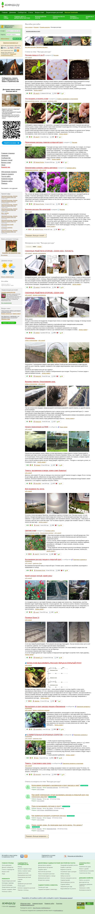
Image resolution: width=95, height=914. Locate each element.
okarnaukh (38, 774)
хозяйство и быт (52, 101)
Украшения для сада (66, 886)
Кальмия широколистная (8, 292)
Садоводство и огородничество (23, 863)
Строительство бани (85, 873)
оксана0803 (38, 729)
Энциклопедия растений (54, 12)
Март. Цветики (5, 213)
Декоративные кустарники (45, 867)
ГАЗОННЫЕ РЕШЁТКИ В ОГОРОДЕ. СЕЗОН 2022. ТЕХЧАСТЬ (49, 251)
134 (61, 525)
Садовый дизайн (65, 880)
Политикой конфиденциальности (8, 54)
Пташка (49, 818)
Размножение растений (24, 877)
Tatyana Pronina (39, 162)
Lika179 (37, 93)
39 (67, 570)
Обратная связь (25, 903)
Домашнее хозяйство (86, 878)
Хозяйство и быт (90, 17)
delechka (37, 701)
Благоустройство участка (40, 17)
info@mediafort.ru (58, 910)
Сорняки (20, 879)
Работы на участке (84, 880)
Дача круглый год (84, 882)
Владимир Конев (40, 570)
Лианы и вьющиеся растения (46, 873)
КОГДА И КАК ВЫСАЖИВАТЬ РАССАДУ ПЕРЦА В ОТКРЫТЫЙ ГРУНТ (54, 663)
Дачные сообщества (7, 867)
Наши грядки (63, 427)
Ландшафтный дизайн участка (69, 865)
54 (62, 376)
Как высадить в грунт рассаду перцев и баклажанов (45, 706)
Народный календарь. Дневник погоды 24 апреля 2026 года (9, 201)
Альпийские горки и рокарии (68, 871)
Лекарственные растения (9, 887)
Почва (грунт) (21, 885)
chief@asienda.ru (45, 908)
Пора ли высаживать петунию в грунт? (46, 806)
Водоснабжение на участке (68, 888)
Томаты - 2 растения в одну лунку (38, 763)
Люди (3, 165)
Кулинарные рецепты (85, 890)
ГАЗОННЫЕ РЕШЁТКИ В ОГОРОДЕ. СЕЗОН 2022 (44, 293)
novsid (37, 525)
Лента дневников (6, 865)
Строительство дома (85, 866)
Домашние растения (44, 878)
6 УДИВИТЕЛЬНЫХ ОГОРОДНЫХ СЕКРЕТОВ (45, 735)
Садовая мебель (65, 884)
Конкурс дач (5, 167)
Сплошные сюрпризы (6, 227)
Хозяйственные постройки (86, 871)
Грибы (19, 881)
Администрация (7, 179)
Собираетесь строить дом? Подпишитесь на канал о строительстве (10, 79)
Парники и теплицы (23, 890)
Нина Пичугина (37, 908)
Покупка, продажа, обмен (9, 889)
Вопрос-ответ (39, 12)
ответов (28, 817)
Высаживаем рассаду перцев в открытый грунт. (43, 559)
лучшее (39, 246)
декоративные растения (31, 170)
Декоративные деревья (44, 865)
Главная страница (8, 153)
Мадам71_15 (38, 657)
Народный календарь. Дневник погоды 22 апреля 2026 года (9, 205)
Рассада (36, 27)
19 (62, 287)
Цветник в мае (30, 531)
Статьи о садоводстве (8, 869)
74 (63, 774)
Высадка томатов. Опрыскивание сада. (40, 382)
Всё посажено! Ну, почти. (34, 489)
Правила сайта (6, 181)
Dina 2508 (38, 483)
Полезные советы (7, 891)
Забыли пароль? (5, 38)
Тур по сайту (5, 176)
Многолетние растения (44, 871)
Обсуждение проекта (9, 172)
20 (58, 421)
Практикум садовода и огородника (72, 763)
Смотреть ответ (5, 319)
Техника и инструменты (74, 17)
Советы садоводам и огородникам (67, 99)
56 (61, 465)
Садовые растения (23, 873)
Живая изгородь (65, 873)
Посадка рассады (45, 27)
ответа (28, 786)
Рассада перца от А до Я (34, 55)
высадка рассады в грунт (33, 31)
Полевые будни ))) (32, 618)
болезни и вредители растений (41, 710)
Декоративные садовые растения (49, 863)
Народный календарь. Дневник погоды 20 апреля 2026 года (9, 216)
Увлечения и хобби (84, 888)
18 (62, 332)
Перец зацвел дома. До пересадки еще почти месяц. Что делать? (57, 825)
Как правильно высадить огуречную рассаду (49, 816)
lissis (37, 758)
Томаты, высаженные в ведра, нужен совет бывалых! (45, 470)
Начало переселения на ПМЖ (36, 427)
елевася (38, 465)
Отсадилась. (30, 338)
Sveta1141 (38, 376)
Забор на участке (65, 876)
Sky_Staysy (50, 808)
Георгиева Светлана (52, 787)
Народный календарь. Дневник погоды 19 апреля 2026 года (9, 231)
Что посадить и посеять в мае (36, 99)
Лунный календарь (7, 885)
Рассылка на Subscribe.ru (75, 856)
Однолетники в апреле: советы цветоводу (41, 168)
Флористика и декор (43, 880)
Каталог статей (6, 160)
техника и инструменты (39, 253)
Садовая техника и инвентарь (48, 885)
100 (57, 612)
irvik (48, 799)
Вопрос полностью (6, 313)
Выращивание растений (24, 875)
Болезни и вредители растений (26, 888)
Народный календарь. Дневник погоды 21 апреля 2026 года (9, 221)
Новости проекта (7, 174)
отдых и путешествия (31, 340)
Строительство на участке (59, 17)
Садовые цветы (71, 168)
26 (61, 657)
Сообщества (22, 12)
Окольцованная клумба (7, 224)
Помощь (4, 183)
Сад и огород (6, 17)
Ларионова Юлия (51, 828)
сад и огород (28, 57)
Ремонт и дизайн (84, 868)
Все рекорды (4, 255)
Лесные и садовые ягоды (25, 868)
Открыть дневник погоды (7, 277)
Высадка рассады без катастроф (38, 209)
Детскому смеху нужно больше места (12, 90)
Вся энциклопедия (6, 303)
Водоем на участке (66, 869)
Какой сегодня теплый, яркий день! (38, 576)
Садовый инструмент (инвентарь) (47, 889)
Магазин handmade (71, 12)
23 (61, 483)
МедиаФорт (12, 906)
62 (61, 758)
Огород (20, 866)
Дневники (12, 12)
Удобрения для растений (25, 883)
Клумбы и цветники (66, 867)
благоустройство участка (32, 101)
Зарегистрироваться (10, 43)
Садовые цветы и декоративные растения (22, 17)
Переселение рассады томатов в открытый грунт (44, 142)
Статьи (30, 12)
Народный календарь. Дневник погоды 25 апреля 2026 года (9, 196)
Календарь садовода (8, 883)
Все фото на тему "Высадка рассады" (36, 47)
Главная (5, 12)
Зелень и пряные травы (24, 871)
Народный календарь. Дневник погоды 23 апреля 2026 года (9, 209)
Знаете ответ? (17, 313)
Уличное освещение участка (68, 878)
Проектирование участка (67, 882)
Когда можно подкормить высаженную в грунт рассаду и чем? (56, 785)
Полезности (6, 878)
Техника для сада (43, 887)
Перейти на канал (10, 143)
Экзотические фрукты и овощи (46, 876)
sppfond (37, 287)
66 (62, 729)
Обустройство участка (68, 863)
